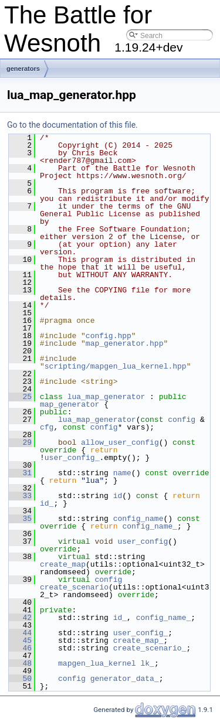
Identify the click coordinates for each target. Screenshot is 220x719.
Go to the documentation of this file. (72, 125)
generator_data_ (124, 678)
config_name (138, 518)
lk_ (147, 663)
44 (20, 633)
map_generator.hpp (125, 343)
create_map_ (138, 640)
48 (20, 663)
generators (23, 68)
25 (20, 396)
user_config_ (72, 457)
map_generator (69, 404)
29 (20, 442)
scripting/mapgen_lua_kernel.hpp (116, 366)
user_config (142, 541)
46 (20, 648)
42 (20, 617)
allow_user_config (120, 442)
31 (20, 473)
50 (20, 678)
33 (20, 495)
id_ (46, 503)
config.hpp (108, 335)
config (181, 419)
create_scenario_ (150, 648)
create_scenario (74, 587)
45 (20, 640)
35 (20, 518)
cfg (46, 427)
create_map (63, 564)
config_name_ (149, 526)
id (118, 495)
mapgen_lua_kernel (97, 663)
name (122, 473)
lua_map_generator (106, 396)
